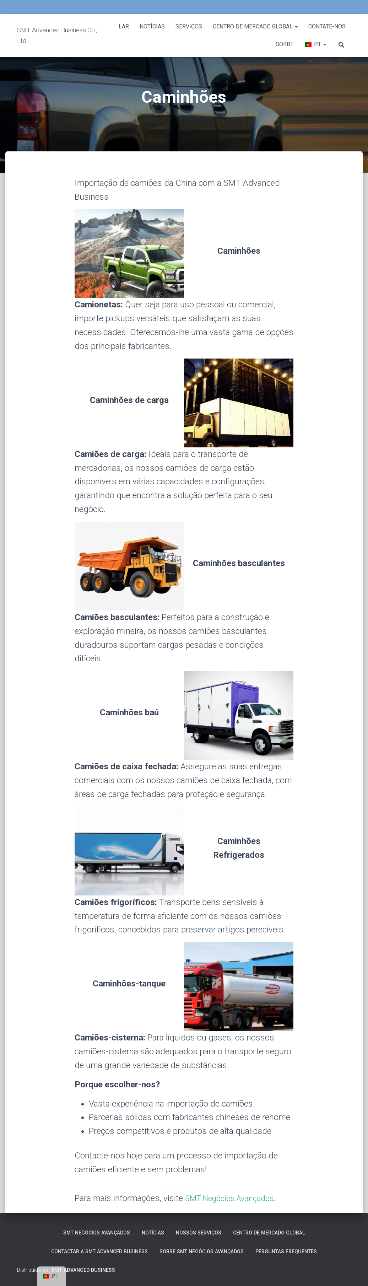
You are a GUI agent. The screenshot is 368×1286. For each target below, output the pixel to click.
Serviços (188, 26)
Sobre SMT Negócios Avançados (204, 1250)
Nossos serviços (199, 1231)
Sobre (284, 44)
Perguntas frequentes (298, 1250)
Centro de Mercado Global (255, 26)
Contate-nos (327, 26)
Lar (124, 26)
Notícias (152, 26)
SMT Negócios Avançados (233, 1198)
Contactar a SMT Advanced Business (91, 1250)
